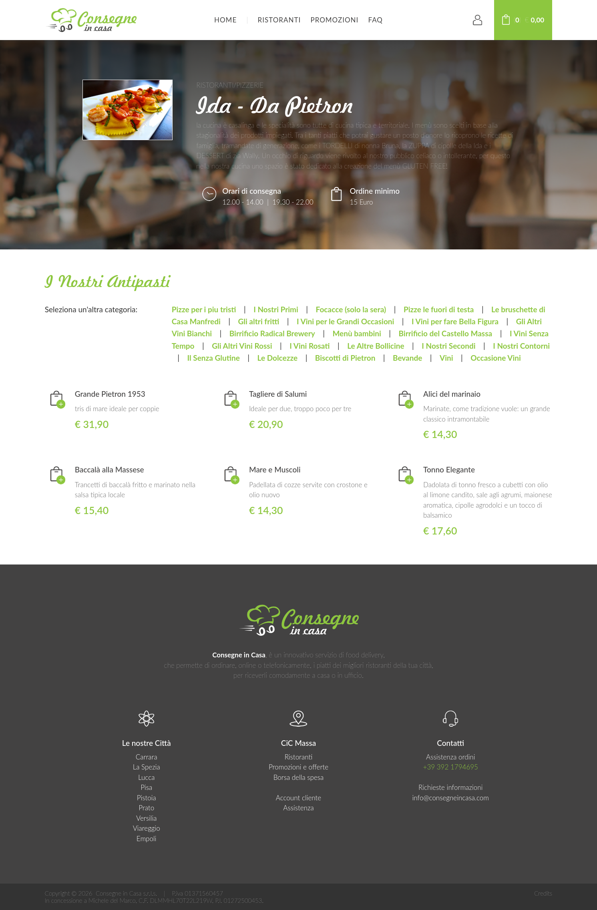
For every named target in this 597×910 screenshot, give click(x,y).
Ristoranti (279, 20)
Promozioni (334, 20)
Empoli (147, 838)
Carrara (146, 757)
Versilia (146, 818)
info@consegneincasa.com (450, 797)
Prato (146, 808)
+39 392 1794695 (450, 767)
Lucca (146, 777)
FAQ (375, 20)
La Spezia (146, 767)
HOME (225, 20)
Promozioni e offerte (298, 767)
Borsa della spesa (298, 777)
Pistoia (146, 797)
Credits (543, 893)
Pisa (146, 787)
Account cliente (298, 797)
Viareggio (146, 828)
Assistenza (298, 808)
